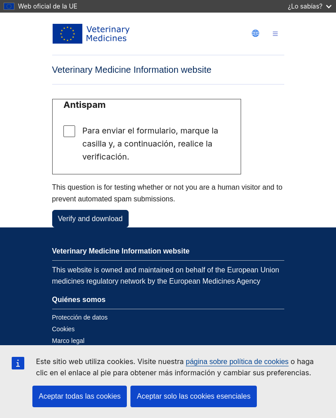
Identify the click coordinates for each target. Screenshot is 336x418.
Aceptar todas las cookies (80, 396)
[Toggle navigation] (275, 33)
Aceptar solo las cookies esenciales (194, 396)
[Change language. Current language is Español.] (255, 33)
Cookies (63, 329)
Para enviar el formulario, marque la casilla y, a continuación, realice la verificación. (150, 143)
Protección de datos (80, 317)
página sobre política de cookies (237, 361)
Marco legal (68, 340)
